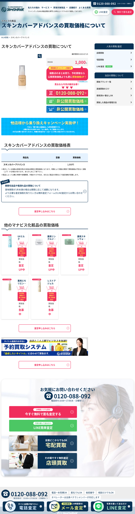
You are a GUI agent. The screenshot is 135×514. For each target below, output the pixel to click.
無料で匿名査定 (124, 11)
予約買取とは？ (83, 81)
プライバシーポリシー (46, 492)
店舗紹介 (73, 7)
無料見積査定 (60, 487)
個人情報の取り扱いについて (88, 492)
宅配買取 (100, 59)
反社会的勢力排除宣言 (110, 492)
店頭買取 (100, 52)
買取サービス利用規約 (66, 492)
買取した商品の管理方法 (107, 102)
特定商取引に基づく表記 (26, 492)
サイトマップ (85, 487)
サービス (45, 7)
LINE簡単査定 (98, 412)
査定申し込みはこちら (44, 211)
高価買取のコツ (103, 88)
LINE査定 (103, 11)
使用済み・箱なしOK (105, 95)
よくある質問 (85, 7)
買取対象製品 (59, 7)
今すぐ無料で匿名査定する (37, 412)
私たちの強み (34, 7)
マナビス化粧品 (7, 235)
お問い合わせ (97, 487)
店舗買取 (42, 487)
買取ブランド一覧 (104, 81)
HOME (34, 487)
